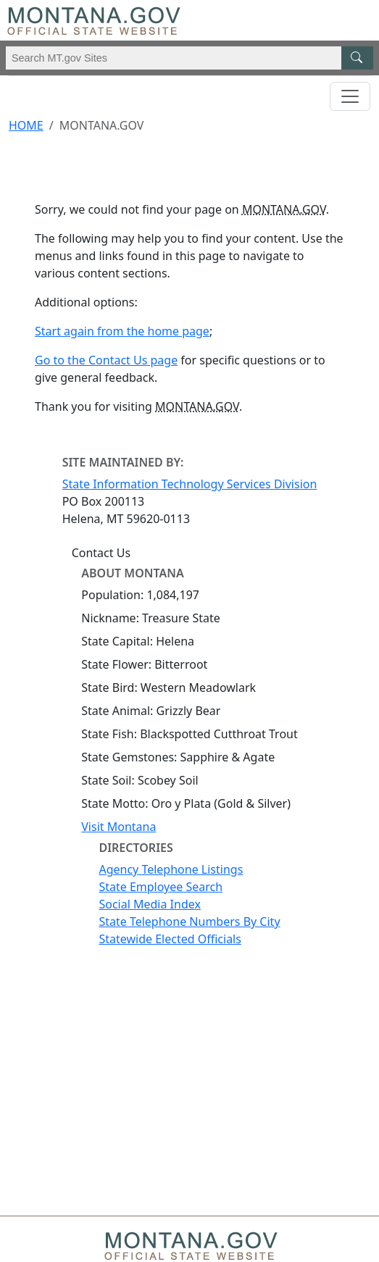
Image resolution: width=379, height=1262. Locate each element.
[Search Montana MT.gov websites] (189, 58)
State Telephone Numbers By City (189, 921)
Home (26, 125)
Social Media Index (150, 904)
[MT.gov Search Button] (357, 58)
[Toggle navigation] (350, 96)
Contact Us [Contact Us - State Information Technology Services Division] (101, 553)
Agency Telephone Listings (171, 869)
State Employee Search (160, 887)
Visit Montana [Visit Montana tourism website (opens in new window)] (118, 827)
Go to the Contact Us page (106, 360)
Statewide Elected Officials (170, 939)
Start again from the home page (122, 331)
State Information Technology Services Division (189, 484)
